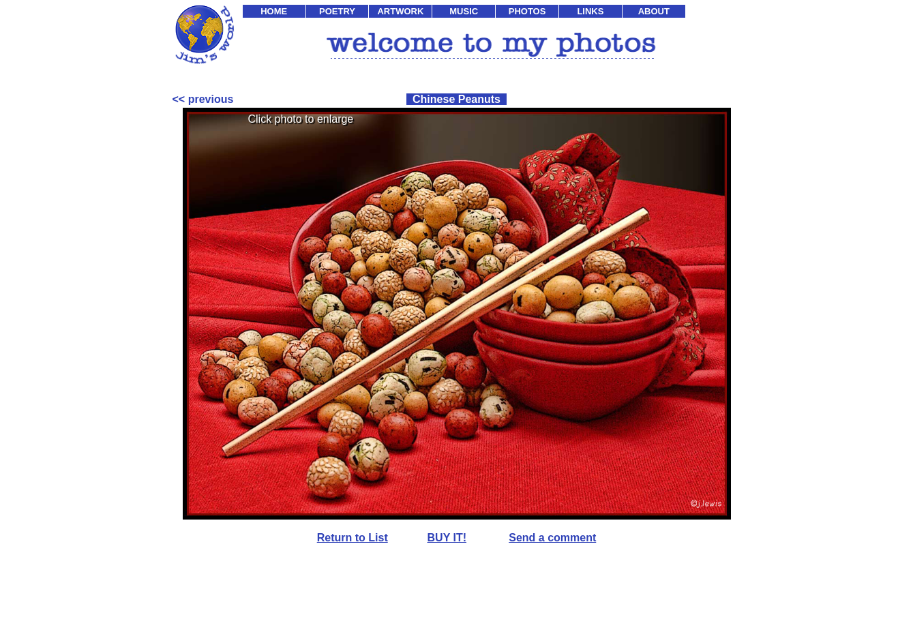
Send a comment (552, 537)
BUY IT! (447, 537)
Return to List (352, 537)
